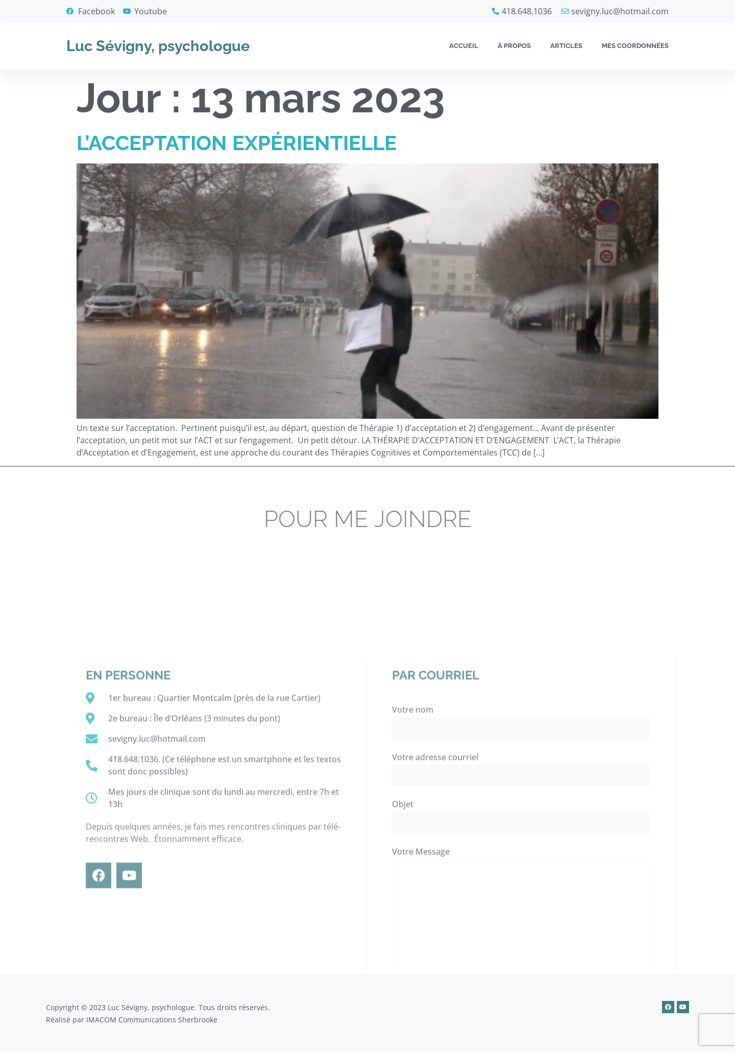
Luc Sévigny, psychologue (158, 46)
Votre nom (520, 892)
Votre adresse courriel (520, 939)
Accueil (463, 46)
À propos (514, 46)
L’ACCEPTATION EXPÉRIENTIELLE (237, 143)
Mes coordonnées (635, 46)
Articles (566, 46)
